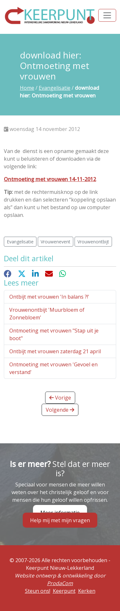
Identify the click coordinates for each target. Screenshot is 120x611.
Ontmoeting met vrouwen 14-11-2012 (50, 179)
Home (27, 87)
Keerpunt (64, 590)
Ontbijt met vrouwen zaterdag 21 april (55, 351)
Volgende (60, 409)
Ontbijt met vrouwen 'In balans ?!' (49, 296)
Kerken (86, 590)
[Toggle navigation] (107, 15)
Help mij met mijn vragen (60, 520)
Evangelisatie (54, 87)
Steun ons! (37, 590)
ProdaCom (60, 583)
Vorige (60, 397)
